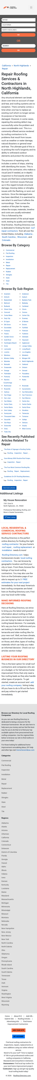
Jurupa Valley (27, 346)
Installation (10, 259)
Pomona (7, 377)
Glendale (25, 337)
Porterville (25, 377)
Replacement (10, 269)
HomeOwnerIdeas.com (25, 750)
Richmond (7, 386)
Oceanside (7, 367)
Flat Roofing (10, 253)
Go (18, 35)
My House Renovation (15, 500)
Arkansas (5, 834)
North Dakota (6, 947)
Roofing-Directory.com (12, 555)
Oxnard (24, 370)
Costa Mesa (8, 315)
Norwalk (7, 364)
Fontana (7, 331)
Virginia (4, 990)
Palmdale (7, 374)
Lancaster (7, 349)
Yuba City (7, 432)
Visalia (24, 426)
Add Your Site (18, 1030)
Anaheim (7, 294)
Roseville (7, 389)
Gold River (7, 340)
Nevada (4, 925)
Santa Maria (8, 407)
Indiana (4, 874)
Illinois (3, 870)
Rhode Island (6, 965)
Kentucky (5, 885)
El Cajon (7, 321)
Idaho (3, 867)
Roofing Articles (24, 1019)
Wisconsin (22, 237)
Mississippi (5, 910)
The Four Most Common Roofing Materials (17, 467)
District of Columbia (9, 852)
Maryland (5, 896)
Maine (3, 892)
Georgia (4, 859)
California (6, 65)
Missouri (4, 914)
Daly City (7, 318)
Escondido (7, 328)
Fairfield (25, 328)
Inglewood (25, 343)
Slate (7, 278)
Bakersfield (8, 300)
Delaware (5, 848)
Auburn (24, 297)
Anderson (25, 294)
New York (5, 939)
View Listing (10, 517)
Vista (6, 429)
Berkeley (25, 303)
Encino (24, 325)
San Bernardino (27, 392)
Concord (7, 312)
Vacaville (7, 420)
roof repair (6, 547)
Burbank (7, 306)
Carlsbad (25, 306)
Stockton (25, 410)
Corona (24, 312)
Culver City (26, 315)
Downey (25, 318)
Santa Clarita (26, 404)
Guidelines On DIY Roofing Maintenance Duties (17, 476)
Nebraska (5, 921)
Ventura (25, 423)
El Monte (25, 321)
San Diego (7, 395)
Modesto (25, 355)
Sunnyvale (7, 413)
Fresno (6, 334)
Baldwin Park (26, 300)
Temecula (25, 413)
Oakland (25, 364)
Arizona (4, 830)
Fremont (25, 331)
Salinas (6, 392)
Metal (8, 262)
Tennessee (5, 976)
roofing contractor (10, 544)
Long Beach (26, 349)
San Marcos (26, 398)
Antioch (6, 297)
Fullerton (25, 334)
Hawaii (4, 863)
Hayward (25, 340)
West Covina (26, 429)
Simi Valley (8, 410)
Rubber (8, 272)
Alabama (28, 234)
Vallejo (24, 420)
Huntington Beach (10, 343)
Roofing (10, 453)
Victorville (7, 426)
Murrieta (7, 361)
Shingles (9, 275)
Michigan (5, 903)
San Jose (7, 398)
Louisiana (5, 888)
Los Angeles (26, 352)
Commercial (10, 250)
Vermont (4, 987)
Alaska (4, 827)
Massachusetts (7, 899)
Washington (6, 994)
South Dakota (6, 972)
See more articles (9, 488)
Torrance (25, 416)
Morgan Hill (26, 358)
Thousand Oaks (9, 416)
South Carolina (8, 237)
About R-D (18, 1016)
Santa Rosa (26, 407)
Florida (4, 856)
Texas (3, 979)
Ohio (3, 950)
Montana (5, 917)
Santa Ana (25, 401)
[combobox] (18, 20)
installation (7, 550)
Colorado (6, 240)
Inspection (9, 256)
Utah (3, 983)
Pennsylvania (6, 961)
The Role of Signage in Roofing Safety (17, 449)
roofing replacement (22, 547)
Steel (7, 281)
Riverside (25, 386)
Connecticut (6, 845)
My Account (19, 1036)
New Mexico (6, 936)
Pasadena (25, 374)
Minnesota (5, 907)
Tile (7, 284)
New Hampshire (7, 928)
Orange (6, 370)
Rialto (24, 380)
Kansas (4, 881)
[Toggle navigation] (31, 7)
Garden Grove (9, 337)
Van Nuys (7, 423)
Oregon (4, 957)
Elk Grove (7, 325)
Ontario (24, 367)
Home (7, 1016)
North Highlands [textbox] (9, 30)
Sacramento (26, 389)
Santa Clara (8, 404)
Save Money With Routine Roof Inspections (17, 458)
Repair (5, 68)
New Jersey (6, 932)
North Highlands (21, 65)
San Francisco (27, 395)
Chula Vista (8, 309)
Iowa (3, 877)
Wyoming (5, 1005)
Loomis (6, 352)
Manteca (7, 355)
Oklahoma (5, 954)
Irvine (6, 346)
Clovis (24, 309)
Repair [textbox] (4, 20)
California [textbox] (6, 25)
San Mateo (8, 401)
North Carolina (7, 943)
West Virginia (6, 997)
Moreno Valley (9, 358)
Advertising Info (13, 1021)
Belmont (7, 303)
